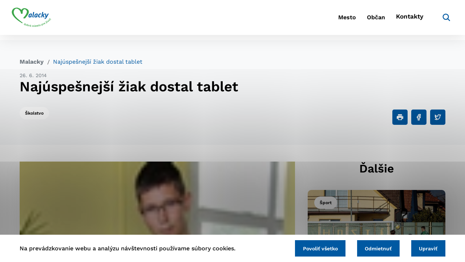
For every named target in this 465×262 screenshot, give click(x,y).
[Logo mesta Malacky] (39, 20)
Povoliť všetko (312, 248)
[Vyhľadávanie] (434, 20)
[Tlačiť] (400, 117)
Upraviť (426, 248)
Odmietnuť (373, 248)
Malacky (32, 61)
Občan (359, 20)
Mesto (323, 20)
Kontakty (400, 20)
